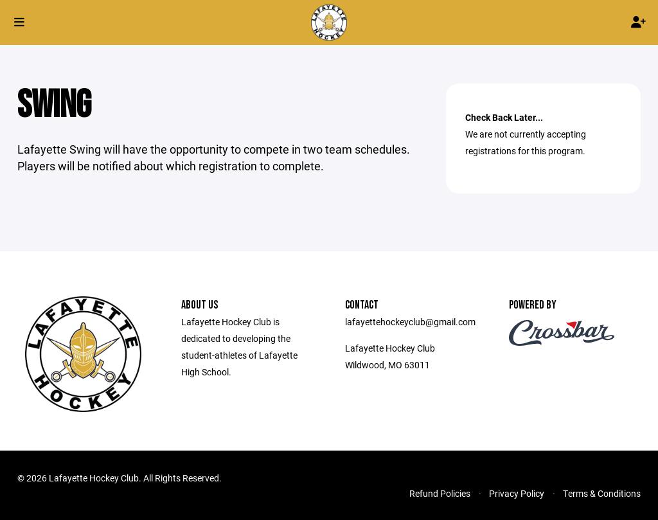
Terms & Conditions (602, 493)
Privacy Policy (516, 493)
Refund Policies (439, 493)
